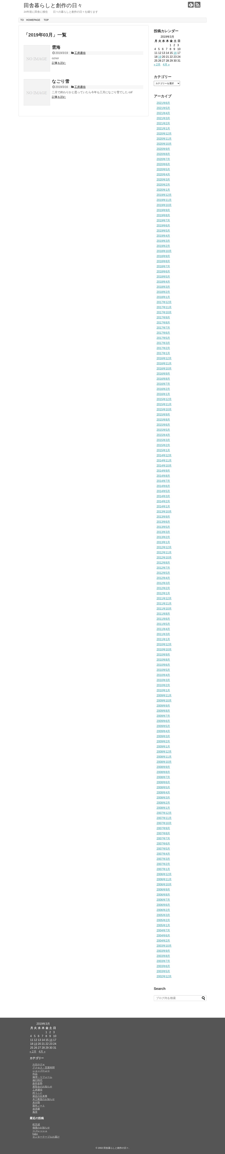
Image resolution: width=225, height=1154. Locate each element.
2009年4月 (163, 731)
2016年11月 (164, 363)
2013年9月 (163, 516)
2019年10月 (164, 205)
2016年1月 (163, 394)
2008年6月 (163, 782)
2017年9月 (163, 317)
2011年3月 (163, 634)
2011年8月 (163, 613)
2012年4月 (163, 577)
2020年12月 (164, 133)
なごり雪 (60, 81)
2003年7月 (163, 961)
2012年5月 (163, 572)
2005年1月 (163, 925)
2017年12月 (164, 302)
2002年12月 (164, 976)
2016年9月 (163, 373)
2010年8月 (163, 659)
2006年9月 (163, 889)
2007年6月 (163, 843)
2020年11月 (164, 138)
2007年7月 (163, 838)
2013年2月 (163, 537)
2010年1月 (163, 690)
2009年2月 (163, 741)
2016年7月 (163, 383)
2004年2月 (163, 940)
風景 (35, 1111)
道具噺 (36, 1108)
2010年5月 (163, 669)
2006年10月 (164, 884)
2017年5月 (163, 337)
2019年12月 (164, 194)
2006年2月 (163, 909)
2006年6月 (163, 904)
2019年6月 (163, 225)
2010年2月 (163, 685)
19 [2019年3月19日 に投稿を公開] (159, 56)
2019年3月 (163, 240)
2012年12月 (164, 547)
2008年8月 (163, 772)
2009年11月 (164, 695)
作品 (35, 1073)
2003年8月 (163, 955)
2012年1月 (163, 593)
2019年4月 (163, 235)
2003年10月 (164, 945)
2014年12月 (164, 455)
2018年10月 (164, 251)
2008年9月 (163, 766)
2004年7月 (163, 930)
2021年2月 (163, 123)
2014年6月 (163, 486)
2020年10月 (164, 143)
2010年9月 (163, 654)
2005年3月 (163, 915)
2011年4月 (163, 629)
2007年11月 (164, 818)
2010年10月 (164, 649)
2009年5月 (163, 726)
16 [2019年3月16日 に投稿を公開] (175, 52)
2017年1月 (163, 353)
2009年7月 (163, 715)
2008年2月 (163, 802)
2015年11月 (164, 404)
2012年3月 (163, 583)
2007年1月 (163, 869)
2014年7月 (163, 480)
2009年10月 (164, 700)
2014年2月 (163, 501)
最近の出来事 (40, 1096)
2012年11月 (164, 552)
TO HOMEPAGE (30, 19)
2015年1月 (163, 450)
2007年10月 (164, 823)
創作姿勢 (37, 1083)
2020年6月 (163, 164)
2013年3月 (163, 532)
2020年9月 (163, 148)
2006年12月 (164, 874)
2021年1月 (163, 128)
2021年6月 (163, 102)
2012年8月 (163, 562)
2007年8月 (163, 833)
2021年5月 (163, 108)
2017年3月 (163, 343)
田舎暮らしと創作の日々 (53, 5)
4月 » (166, 64)
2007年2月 (163, 864)
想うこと (37, 1092)
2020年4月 (163, 174)
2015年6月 (163, 424)
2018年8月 (163, 261)
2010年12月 (164, 644)
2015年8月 (163, 419)
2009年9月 (163, 705)
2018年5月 (163, 276)
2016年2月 (163, 388)
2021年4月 (163, 113)
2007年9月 (163, 828)
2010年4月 (163, 675)
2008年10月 (164, 761)
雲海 (56, 47)
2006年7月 (163, 899)
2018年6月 (163, 271)
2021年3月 (163, 118)
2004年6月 (163, 935)
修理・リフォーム (42, 1077)
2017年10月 (164, 312)
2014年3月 (163, 496)
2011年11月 (164, 603)
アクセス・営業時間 (44, 1067)
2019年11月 (164, 199)
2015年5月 (163, 429)
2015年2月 (163, 445)
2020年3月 (163, 179)
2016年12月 (164, 358)
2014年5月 (163, 491)
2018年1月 (163, 297)
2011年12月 (164, 598)
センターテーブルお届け (46, 1136)
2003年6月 (163, 966)
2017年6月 (163, 332)
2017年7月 (163, 327)
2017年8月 (163, 322)
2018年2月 (163, 291)
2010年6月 (163, 664)
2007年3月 (163, 858)
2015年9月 (163, 414)
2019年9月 (163, 210)
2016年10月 (164, 368)
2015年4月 (163, 434)
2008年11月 (164, 756)
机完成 (36, 1124)
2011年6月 (163, 618)
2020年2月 (163, 184)
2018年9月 (163, 256)
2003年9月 (163, 950)
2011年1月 (163, 639)
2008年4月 (163, 792)
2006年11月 (164, 879)
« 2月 (157, 64)
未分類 (36, 1102)
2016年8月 (163, 378)
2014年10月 (164, 465)
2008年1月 (163, 807)
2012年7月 (163, 567)
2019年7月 (163, 220)
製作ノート (39, 1105)
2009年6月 (163, 720)
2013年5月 (163, 526)
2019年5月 (163, 230)
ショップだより (41, 1070)
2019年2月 (163, 245)
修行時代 (37, 1080)
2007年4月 (163, 853)
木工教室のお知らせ (44, 1099)
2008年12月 (164, 751)
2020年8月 (163, 154)
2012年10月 (164, 557)
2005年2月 (163, 920)
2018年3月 (163, 286)
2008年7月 (163, 777)
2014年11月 (164, 460)
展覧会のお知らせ (42, 1086)
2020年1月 (163, 189)
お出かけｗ (39, 1064)
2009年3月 (163, 736)
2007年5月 (163, 848)
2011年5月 (163, 623)
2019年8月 (163, 215)
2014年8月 (163, 475)
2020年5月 (163, 169)
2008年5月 (163, 787)
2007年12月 (164, 812)
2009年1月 (163, 746)
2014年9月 (163, 470)
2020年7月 (163, 159)
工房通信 (80, 52)
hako (35, 1134)
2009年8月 (163, 710)
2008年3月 (163, 797)
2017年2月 (163, 348)
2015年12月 (164, 399)
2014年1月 (163, 506)
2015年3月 (163, 440)
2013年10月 (164, 511)
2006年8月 (163, 894)
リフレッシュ (40, 1130)
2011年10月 (164, 608)
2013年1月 (163, 542)
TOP (46, 19)
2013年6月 (163, 521)
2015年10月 (164, 409)
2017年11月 (164, 307)
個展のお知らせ (41, 1127)
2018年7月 (163, 266)
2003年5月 (163, 971)
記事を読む (59, 62)
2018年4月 (163, 281)
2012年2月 (163, 588)
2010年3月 (163, 680)
